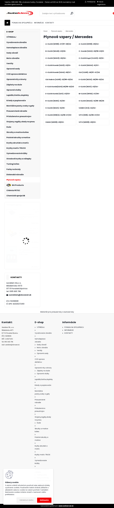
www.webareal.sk (66, 506)
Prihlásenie (91, 2)
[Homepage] (7, 22)
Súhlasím (44, 500)
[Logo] (20, 13)
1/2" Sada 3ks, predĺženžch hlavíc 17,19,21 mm (26, 252)
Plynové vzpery (56, 31)
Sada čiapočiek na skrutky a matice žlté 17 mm (28, 233)
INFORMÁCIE (39, 23)
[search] (72, 13)
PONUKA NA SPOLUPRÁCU (22, 23)
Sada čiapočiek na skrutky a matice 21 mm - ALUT (28, 216)
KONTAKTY (49, 23)
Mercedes (69, 31)
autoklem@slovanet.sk (20, 295)
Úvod (45, 31)
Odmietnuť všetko (26, 500)
